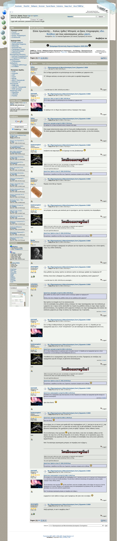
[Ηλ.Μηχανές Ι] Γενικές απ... (17, 205)
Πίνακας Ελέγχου (16, 100)
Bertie (33, 240)
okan (12, 142)
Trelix (12, 169)
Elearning (15, 46)
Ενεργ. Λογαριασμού (19, 35)
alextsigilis (34, 267)
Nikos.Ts (13, 270)
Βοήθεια (51, 34)
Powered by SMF (47, 536)
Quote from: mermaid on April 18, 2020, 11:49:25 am (58, 417)
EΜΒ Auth (15, 85)
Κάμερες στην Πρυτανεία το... (17, 140)
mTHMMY (15, 66)
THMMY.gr (33, 50)
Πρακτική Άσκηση (18, 51)
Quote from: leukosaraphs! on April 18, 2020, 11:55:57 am (59, 475)
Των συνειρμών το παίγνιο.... (17, 146)
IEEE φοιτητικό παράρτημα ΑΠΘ (16, 89)
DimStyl (13, 196)
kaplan (13, 179)
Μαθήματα (34, 6)
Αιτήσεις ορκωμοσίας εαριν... (17, 183)
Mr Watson (14, 163)
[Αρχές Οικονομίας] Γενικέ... (17, 167)
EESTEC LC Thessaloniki (15, 83)
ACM (13, 72)
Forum (14, 32)
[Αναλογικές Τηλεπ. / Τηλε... (17, 200)
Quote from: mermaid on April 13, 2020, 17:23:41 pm (58, 123)
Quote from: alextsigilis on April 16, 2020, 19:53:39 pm (58, 293)
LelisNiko (13, 206)
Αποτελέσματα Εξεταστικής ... (17, 157)
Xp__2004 (13, 271)
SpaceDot (15, 92)
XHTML (65, 537)
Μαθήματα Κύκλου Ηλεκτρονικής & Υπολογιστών (57, 50)
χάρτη (87, 34)
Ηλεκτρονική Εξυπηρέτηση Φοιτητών (18, 53)
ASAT (14, 77)
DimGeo (13, 239)
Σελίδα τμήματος (17, 42)
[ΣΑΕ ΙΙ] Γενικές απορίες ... (16, 210)
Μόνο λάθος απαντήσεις (16, 151)
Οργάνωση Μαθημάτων (16, 227)
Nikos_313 (14, 136)
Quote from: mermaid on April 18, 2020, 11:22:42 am (58, 349)
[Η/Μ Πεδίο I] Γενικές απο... (17, 216)
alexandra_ (14, 273)
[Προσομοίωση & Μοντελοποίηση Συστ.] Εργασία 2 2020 (68, 67)
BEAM (14, 78)
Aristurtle (15, 73)
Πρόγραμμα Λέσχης (18, 49)
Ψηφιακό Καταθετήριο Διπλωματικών (18, 58)
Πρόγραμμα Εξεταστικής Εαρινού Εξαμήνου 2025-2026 (69, 46)
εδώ (102, 31)
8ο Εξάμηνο (76, 50)
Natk (12, 275)
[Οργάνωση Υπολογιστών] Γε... (18, 221)
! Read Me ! (26, 6)
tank (12, 282)
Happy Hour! (68, 6)
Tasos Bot (14, 174)
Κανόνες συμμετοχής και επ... (17, 194)
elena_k (13, 279)
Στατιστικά (13, 243)
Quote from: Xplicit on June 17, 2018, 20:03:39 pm (57, 171)
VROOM (15, 94)
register (35, 16)
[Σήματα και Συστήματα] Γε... (17, 178)
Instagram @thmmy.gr (19, 65)
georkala (13, 201)
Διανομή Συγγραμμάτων (20, 56)
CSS (69, 537)
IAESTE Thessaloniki (19, 87)
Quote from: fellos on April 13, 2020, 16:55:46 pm (57, 98)
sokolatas (34, 284)
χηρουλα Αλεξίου (16, 147)
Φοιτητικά (42, 6)
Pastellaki (14, 233)
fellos (33, 67)
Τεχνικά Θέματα (50, 6)
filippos (13, 276)
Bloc (61, 537)
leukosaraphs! (36, 145)
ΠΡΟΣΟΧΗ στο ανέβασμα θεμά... (18, 135)
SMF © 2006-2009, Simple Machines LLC (63, 536)
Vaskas (13, 222)
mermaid (34, 93)
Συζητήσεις (59, 6)
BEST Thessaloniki (18, 80)
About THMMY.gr (78, 6)
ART (13, 75)
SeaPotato (13, 269)
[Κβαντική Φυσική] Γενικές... (17, 237)
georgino (13, 228)
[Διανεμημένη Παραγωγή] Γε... (17, 232)
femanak (13, 278)
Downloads (18, 6)
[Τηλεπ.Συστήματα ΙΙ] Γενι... (17, 162)
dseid (12, 274)
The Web (13, 280)
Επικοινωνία (16, 37)
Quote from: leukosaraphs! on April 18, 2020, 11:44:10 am (59, 393)
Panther (14, 96)
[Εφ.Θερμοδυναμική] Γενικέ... (17, 189)
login (29, 16)
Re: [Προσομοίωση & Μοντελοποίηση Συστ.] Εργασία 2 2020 (69, 94)
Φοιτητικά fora (16, 47)
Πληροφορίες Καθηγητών (15, 62)
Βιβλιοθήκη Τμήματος (19, 44)
